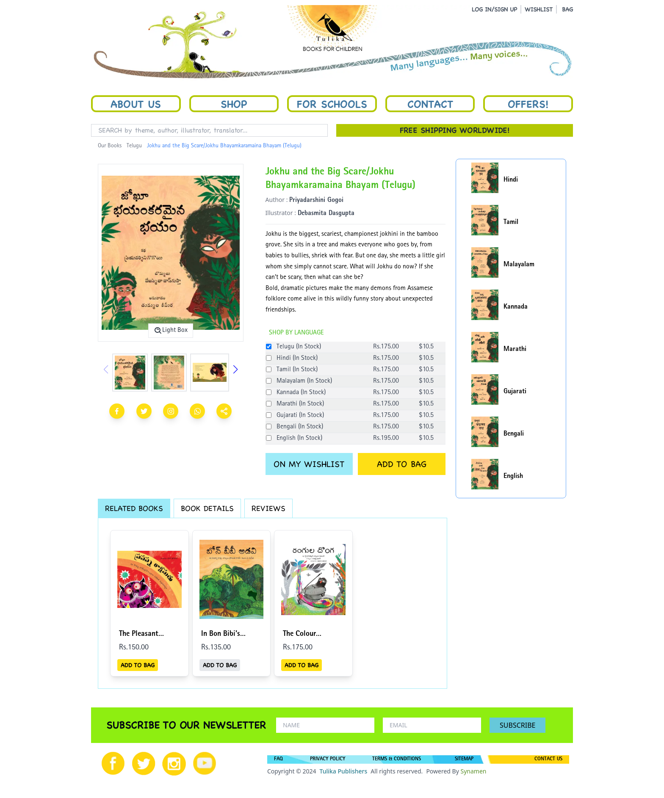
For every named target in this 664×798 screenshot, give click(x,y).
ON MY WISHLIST (309, 463)
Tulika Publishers (343, 771)
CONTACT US (548, 759)
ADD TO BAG (401, 463)
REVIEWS (268, 508)
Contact (430, 104)
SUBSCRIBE (517, 725)
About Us (136, 104)
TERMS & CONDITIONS (396, 759)
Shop (234, 104)
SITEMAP (464, 759)
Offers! (528, 104)
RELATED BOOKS (134, 508)
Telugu (134, 146)
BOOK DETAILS (207, 508)
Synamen (473, 771)
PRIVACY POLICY (327, 759)
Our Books (110, 146)
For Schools (332, 104)
